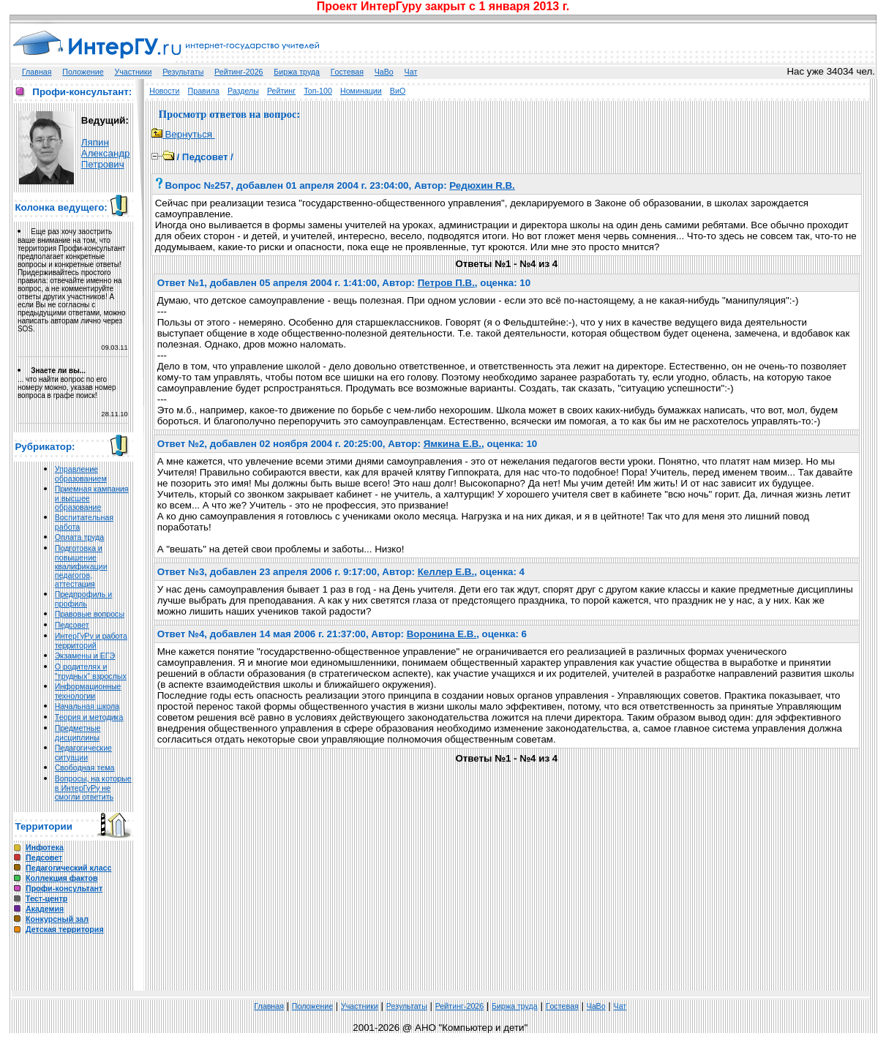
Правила (203, 90)
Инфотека (45, 847)
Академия (45, 908)
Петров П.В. (446, 282)
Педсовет (72, 624)
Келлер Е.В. (446, 571)
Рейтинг (281, 90)
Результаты (182, 71)
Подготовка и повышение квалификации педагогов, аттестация (81, 566)
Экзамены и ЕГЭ (85, 655)
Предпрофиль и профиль (84, 599)
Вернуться (183, 134)
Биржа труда (297, 71)
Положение (82, 71)
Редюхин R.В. (482, 185)
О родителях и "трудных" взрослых (91, 671)
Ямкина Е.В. (452, 443)
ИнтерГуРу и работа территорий (91, 640)
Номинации (361, 90)
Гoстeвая (347, 71)
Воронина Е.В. (441, 633)
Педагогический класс (68, 867)
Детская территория (65, 929)
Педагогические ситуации (83, 752)
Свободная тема (85, 767)
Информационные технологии (88, 691)
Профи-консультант (64, 888)
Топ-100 (318, 90)
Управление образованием (81, 474)
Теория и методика (89, 717)
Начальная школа (87, 706)
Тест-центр (46, 898)
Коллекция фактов (61, 878)
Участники (132, 71)
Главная (37, 71)
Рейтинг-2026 (238, 71)
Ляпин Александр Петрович (105, 153)
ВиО (397, 90)
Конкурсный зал (57, 919)
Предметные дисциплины (78, 733)
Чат (411, 71)
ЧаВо (384, 71)
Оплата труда (79, 537)
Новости (164, 90)
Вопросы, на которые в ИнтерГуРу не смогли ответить (93, 787)
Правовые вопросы (89, 613)
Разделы (243, 90)
